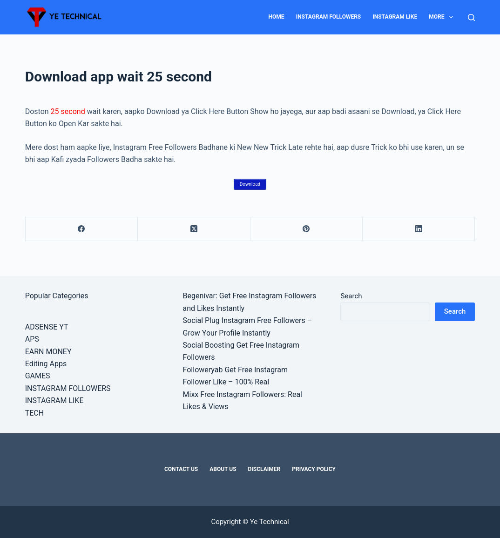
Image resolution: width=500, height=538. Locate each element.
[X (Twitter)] (194, 229)
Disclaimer (264, 469)
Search (351, 296)
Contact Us (181, 469)
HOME (276, 16)
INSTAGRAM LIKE (394, 16)
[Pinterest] (306, 229)
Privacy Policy (314, 469)
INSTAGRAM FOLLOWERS (328, 16)
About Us (222, 469)
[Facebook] (82, 229)
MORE (443, 17)
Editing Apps (46, 363)
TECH (34, 413)
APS (32, 339)
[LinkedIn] (419, 229)
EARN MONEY (48, 351)
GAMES (37, 375)
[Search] (471, 17)
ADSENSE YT (46, 327)
